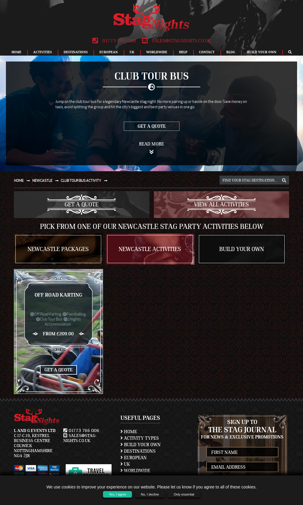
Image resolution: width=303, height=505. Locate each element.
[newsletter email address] (242, 467)
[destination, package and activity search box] (254, 180)
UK (132, 52)
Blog (230, 52)
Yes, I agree (117, 494)
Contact (207, 52)
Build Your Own (261, 52)
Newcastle (46, 180)
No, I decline (150, 494)
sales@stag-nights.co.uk (176, 40)
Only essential (184, 494)
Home (16, 52)
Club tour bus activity (85, 180)
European (108, 52)
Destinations (76, 52)
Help (183, 52)
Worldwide (156, 52)
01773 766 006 (114, 40)
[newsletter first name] (242, 452)
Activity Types (139, 438)
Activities (42, 52)
